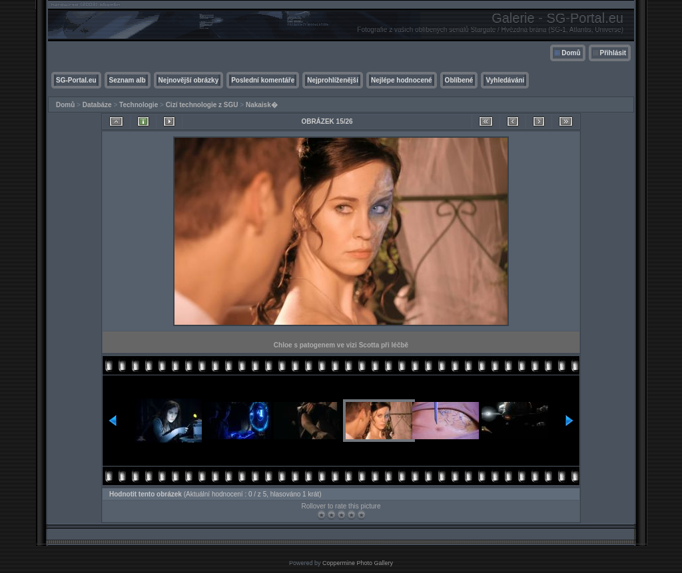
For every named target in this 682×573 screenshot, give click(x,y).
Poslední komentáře (262, 80)
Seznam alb (127, 80)
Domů (570, 53)
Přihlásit (613, 53)
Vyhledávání (505, 80)
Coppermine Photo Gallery (357, 563)
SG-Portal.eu (76, 80)
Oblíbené (459, 80)
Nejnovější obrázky (189, 80)
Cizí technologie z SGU (202, 104)
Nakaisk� (262, 104)
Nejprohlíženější (332, 80)
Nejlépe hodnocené (401, 80)
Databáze (97, 104)
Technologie (138, 104)
